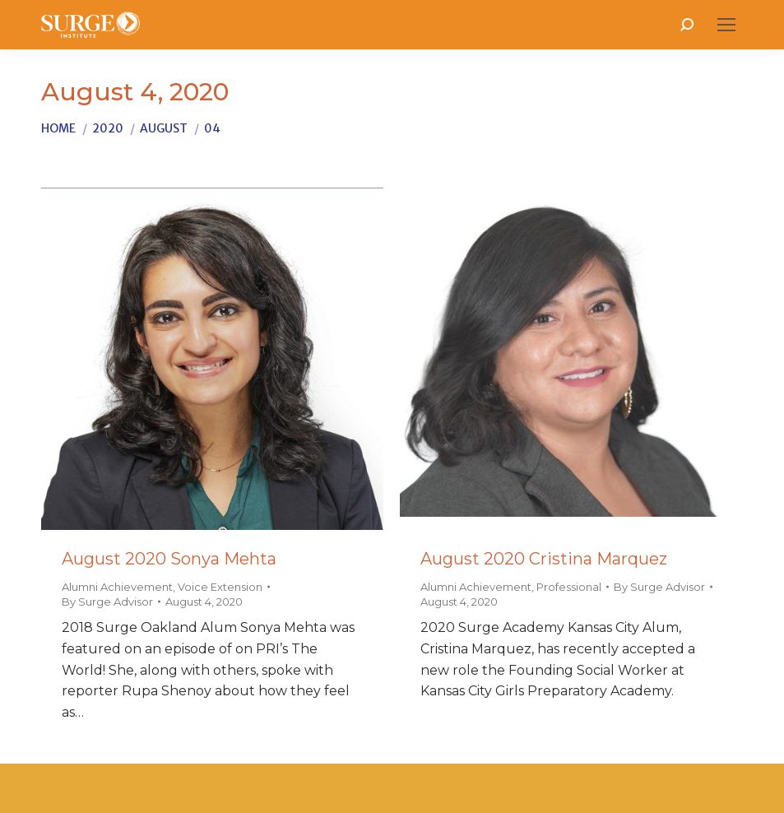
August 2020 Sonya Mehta (169, 559)
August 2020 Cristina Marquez (543, 559)
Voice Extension (220, 586)
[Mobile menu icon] (726, 24)
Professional (568, 586)
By (107, 601)
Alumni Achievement (117, 586)
